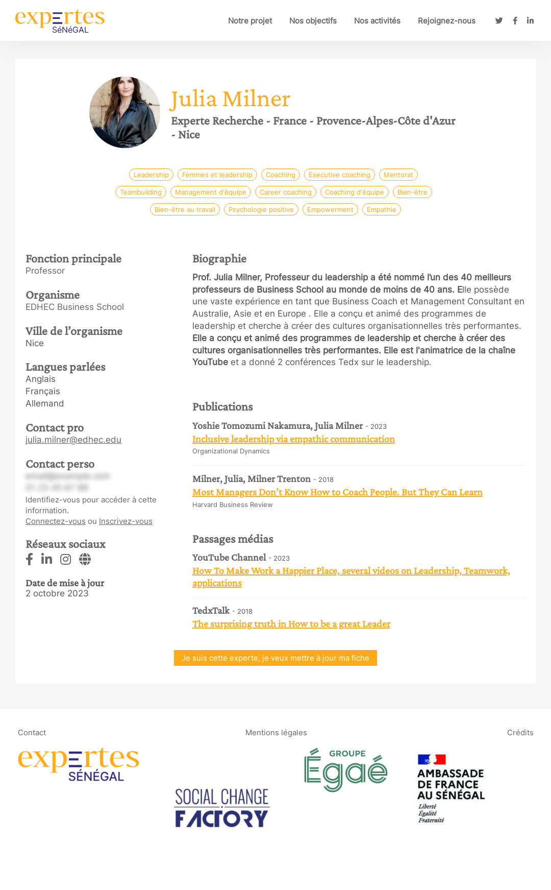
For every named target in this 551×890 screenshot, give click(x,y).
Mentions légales (276, 732)
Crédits (520, 732)
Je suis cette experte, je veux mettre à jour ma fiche (275, 658)
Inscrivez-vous (126, 521)
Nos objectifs (313, 21)
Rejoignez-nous (446, 21)
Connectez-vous (56, 521)
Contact (32, 732)
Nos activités (377, 21)
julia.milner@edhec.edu (73, 440)
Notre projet (250, 21)
